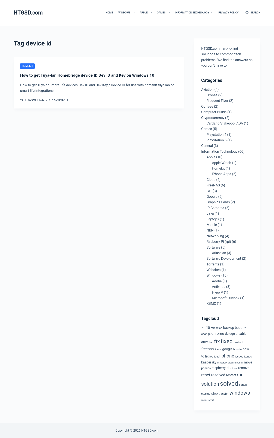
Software (213, 247)
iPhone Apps (221, 174)
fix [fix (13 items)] (217, 341)
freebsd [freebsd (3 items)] (238, 342)
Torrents (213, 264)
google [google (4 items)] (227, 349)
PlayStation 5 (217, 140)
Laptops (213, 219)
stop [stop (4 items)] (214, 393)
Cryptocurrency (212, 118)
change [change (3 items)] (206, 333)
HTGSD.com (28, 13)
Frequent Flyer (217, 101)
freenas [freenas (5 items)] (207, 349)
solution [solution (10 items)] (210, 384)
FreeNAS (213, 185)
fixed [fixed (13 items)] (226, 341)
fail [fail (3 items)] (211, 342)
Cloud (211, 180)
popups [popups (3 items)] (206, 368)
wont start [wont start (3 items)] (207, 400)
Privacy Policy (229, 12)
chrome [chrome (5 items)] (217, 333)
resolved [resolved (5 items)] (218, 375)
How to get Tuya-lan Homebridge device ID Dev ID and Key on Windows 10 (91, 75)
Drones (212, 95)
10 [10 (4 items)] (208, 328)
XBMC (211, 304)
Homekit (27, 65)
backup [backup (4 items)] (228, 328)
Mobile (212, 225)
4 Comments (60, 99)
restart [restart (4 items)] (231, 375)
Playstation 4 (216, 135)
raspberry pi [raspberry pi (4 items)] (220, 368)
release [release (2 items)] (233, 368)
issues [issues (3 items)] (239, 356)
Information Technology (195, 12)
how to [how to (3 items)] (237, 349)
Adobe (217, 281)
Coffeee (207, 106)
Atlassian (219, 253)
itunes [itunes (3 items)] (248, 356)
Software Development (224, 258)
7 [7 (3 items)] (202, 328)
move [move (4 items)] (248, 362)
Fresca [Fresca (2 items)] (218, 349)
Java (210, 213)
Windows (127, 12)
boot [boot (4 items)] (238, 328)
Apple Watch (221, 163)
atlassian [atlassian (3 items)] (216, 328)
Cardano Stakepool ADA (225, 123)
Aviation (207, 90)
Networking (215, 236)
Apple (146, 12)
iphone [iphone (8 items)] (227, 356)
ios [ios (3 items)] (211, 356)
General (207, 146)
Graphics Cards (218, 202)
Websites (214, 270)
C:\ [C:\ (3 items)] (244, 328)
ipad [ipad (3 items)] (217, 356)
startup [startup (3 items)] (205, 393)
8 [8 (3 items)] (204, 328)
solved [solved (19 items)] (229, 383)
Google (212, 197)
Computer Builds (213, 112)
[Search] (253, 13)
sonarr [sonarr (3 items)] (243, 384)
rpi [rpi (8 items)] (239, 374)
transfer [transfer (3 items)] (223, 393)
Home (109, 12)
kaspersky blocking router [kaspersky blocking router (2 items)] (230, 362)
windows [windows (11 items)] (239, 393)
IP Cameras (215, 208)
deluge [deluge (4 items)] (230, 334)
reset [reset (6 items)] (205, 374)
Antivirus (218, 287)
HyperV (217, 292)
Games (164, 12)
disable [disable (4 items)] (241, 334)
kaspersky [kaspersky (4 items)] (208, 362)
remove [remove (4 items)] (243, 368)
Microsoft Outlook (225, 298)
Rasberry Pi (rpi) (219, 242)
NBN (210, 230)
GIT (209, 191)
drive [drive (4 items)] (204, 342)
